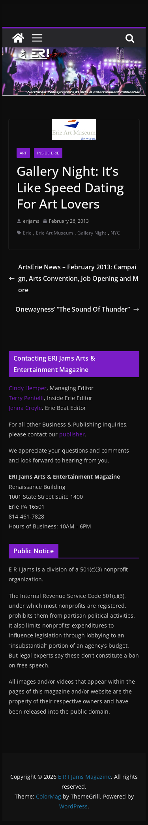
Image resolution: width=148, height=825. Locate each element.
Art (23, 153)
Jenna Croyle (25, 408)
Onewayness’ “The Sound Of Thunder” (77, 309)
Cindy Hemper (28, 388)
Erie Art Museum (54, 232)
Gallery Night (91, 232)
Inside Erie (48, 153)
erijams (31, 221)
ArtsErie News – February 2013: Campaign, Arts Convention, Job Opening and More (74, 278)
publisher (72, 434)
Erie (27, 232)
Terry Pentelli (26, 398)
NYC (115, 232)
